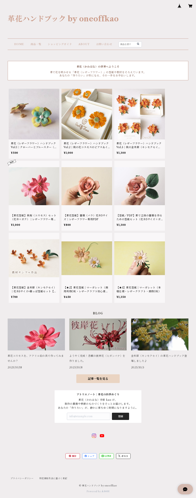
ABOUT (84, 44)
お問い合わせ (104, 44)
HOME (19, 44)
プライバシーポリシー (22, 478)
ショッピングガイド (60, 44)
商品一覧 (36, 44)
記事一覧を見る (98, 378)
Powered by (98, 491)
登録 (120, 416)
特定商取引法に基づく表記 (53, 478)
